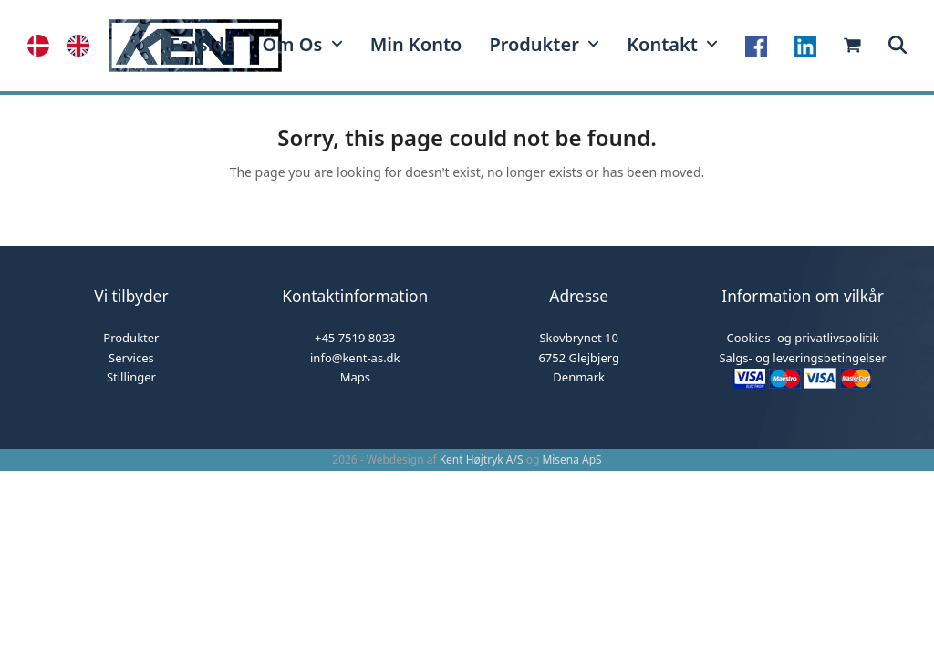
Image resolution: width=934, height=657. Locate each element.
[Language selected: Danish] (67, 45)
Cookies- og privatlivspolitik (803, 337)
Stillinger (131, 377)
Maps (355, 377)
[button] (897, 45)
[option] (83, 46)
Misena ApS (571, 459)
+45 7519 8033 (355, 337)
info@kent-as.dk (355, 357)
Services (131, 357)
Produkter (131, 337)
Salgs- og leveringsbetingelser (802, 357)
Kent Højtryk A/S (482, 459)
